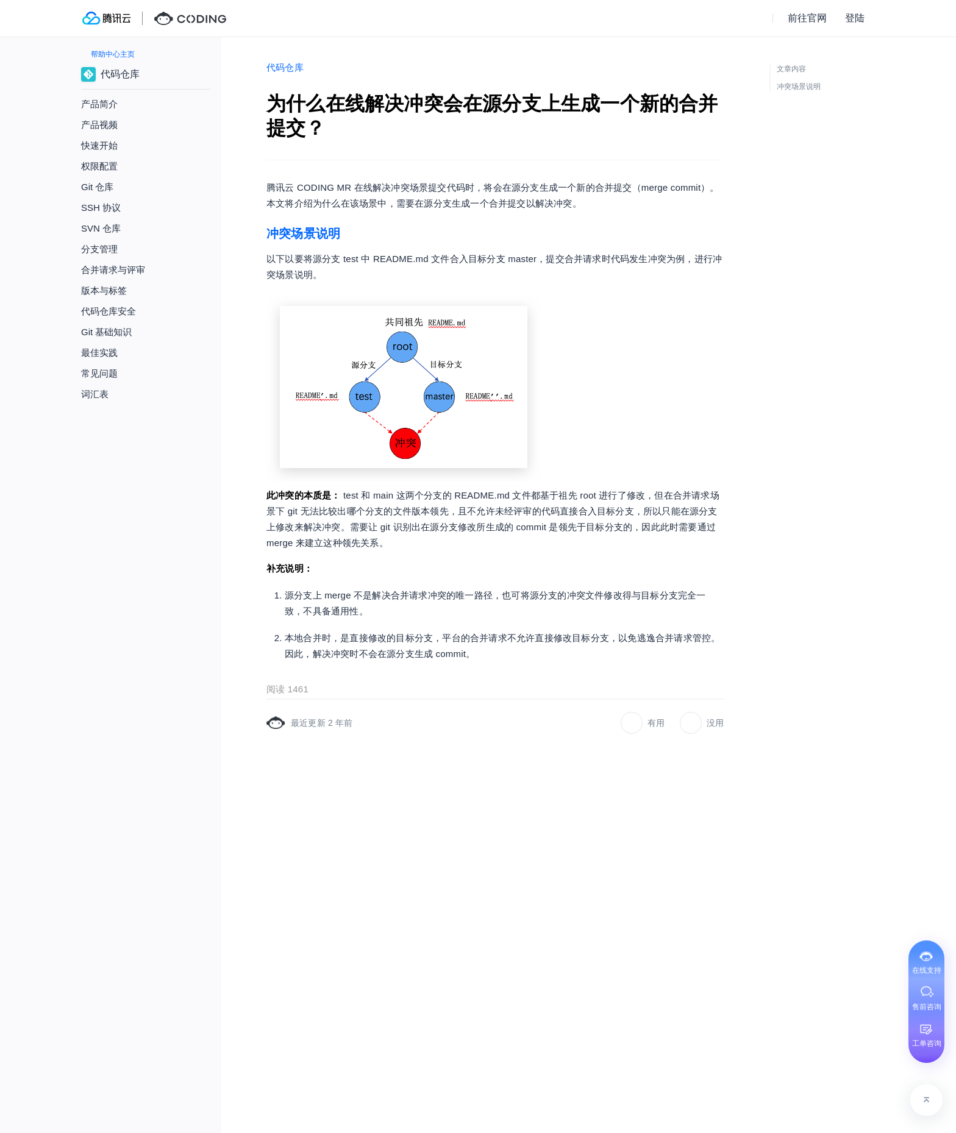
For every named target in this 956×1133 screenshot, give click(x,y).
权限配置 (99, 166)
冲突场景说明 (303, 233)
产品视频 (99, 124)
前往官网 (807, 18)
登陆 (855, 18)
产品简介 (99, 104)
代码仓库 (285, 67)
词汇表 (95, 394)
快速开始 (99, 145)
